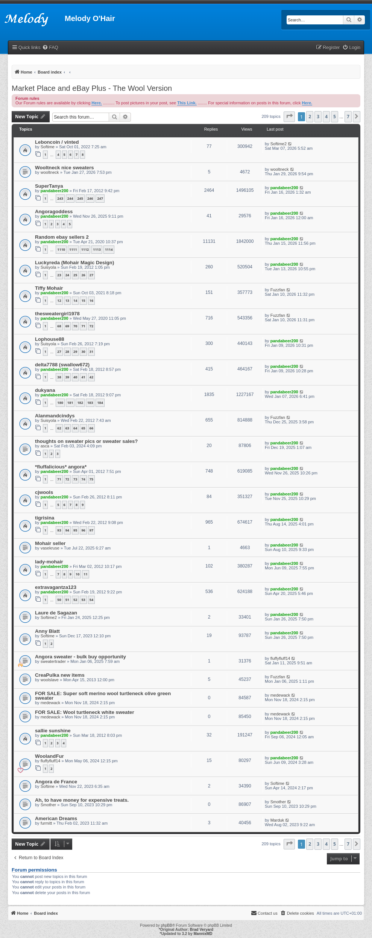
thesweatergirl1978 (57, 313)
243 (60, 198)
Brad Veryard (201, 929)
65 (83, 428)
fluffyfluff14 (280, 658)
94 (67, 530)
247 (100, 198)
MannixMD (203, 934)
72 (91, 326)
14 (75, 300)
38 (59, 377)
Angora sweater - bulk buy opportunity (80, 656)
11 (85, 574)
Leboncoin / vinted (57, 142)
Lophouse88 (49, 339)
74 (83, 479)
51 (67, 599)
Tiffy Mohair (49, 288)
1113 (97, 249)
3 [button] (318, 116)
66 (91, 428)
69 (67, 326)
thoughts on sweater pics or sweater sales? (86, 441)
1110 (61, 249)
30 (83, 351)
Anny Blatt (47, 631)
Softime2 (278, 144)
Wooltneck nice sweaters (64, 167)
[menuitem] (50, 48)
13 (67, 300)
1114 (109, 249)
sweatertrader (53, 661)
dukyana (45, 390)
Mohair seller (50, 543)
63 (67, 428)
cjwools (44, 492)
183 (90, 402)
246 (90, 198)
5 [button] (334, 116)
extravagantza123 (55, 587)
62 (59, 428)
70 (75, 326)
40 (75, 377)
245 (80, 198)
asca (45, 446)
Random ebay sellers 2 (62, 237)
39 (67, 377)
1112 (85, 249)
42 (91, 377)
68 (59, 326)
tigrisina (44, 518)
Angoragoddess (54, 211)
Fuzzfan (277, 290)
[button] (289, 116)
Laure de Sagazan (56, 613)
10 (77, 574)
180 (60, 402)
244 (70, 198)
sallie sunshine (53, 730)
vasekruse (50, 548)
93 (59, 530)
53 (83, 599)
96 (83, 530)
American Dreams (56, 818)
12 (59, 300)
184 (100, 402)
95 (75, 530)
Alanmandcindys (55, 416)
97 (91, 530)
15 (83, 300)
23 (59, 275)
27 (91, 275)
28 (67, 351)
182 (80, 402)
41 (83, 377)
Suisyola (48, 267)
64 (75, 428)
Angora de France (56, 781)
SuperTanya (49, 186)
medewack (51, 702)
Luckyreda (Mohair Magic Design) (74, 262)
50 (59, 599)
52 (75, 599)
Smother (48, 804)
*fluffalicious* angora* (61, 467)
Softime (48, 147)
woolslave (50, 680)
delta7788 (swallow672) (62, 364)
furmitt (46, 823)
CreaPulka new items (60, 675)
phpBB (166, 925)
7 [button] (348, 116)
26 (83, 275)
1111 (73, 249)
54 (91, 599)
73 (75, 479)
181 (70, 402)
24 (67, 275)
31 (91, 351)
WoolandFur (49, 756)
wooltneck (50, 172)
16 (91, 300)
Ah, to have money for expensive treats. (82, 800)
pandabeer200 (54, 190)
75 (91, 479)
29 (75, 351)
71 (83, 326)
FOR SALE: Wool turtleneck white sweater (84, 712)
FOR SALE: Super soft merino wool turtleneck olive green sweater (103, 696)
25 (75, 275)
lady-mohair (49, 562)
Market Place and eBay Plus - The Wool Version (92, 88)
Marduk (277, 820)
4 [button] (326, 116)
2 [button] (309, 116)
